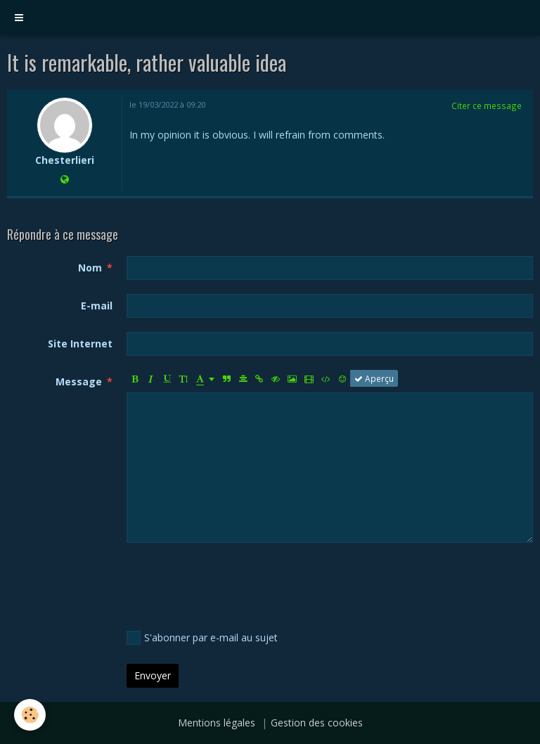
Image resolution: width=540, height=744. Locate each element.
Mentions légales (216, 722)
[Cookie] (30, 715)
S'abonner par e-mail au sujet (202, 638)
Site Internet (80, 343)
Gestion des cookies (317, 722)
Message (79, 381)
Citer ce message (486, 105)
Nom (90, 267)
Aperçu (374, 378)
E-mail (96, 305)
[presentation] (233, 584)
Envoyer (152, 675)
